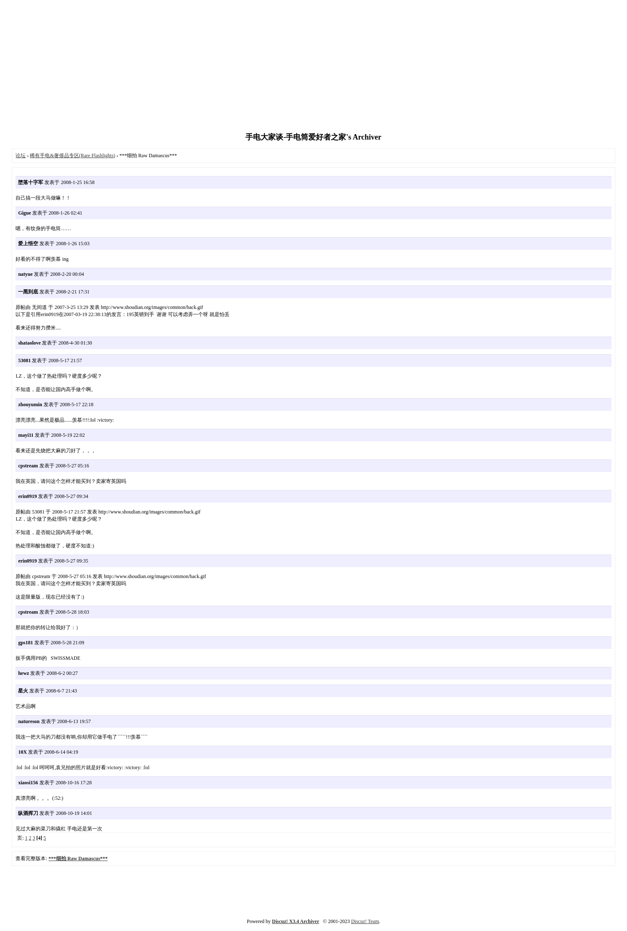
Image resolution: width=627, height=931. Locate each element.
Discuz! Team (365, 921)
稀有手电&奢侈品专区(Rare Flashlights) (72, 155)
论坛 (20, 155)
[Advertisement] (313, 67)
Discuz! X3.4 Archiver (295, 921)
